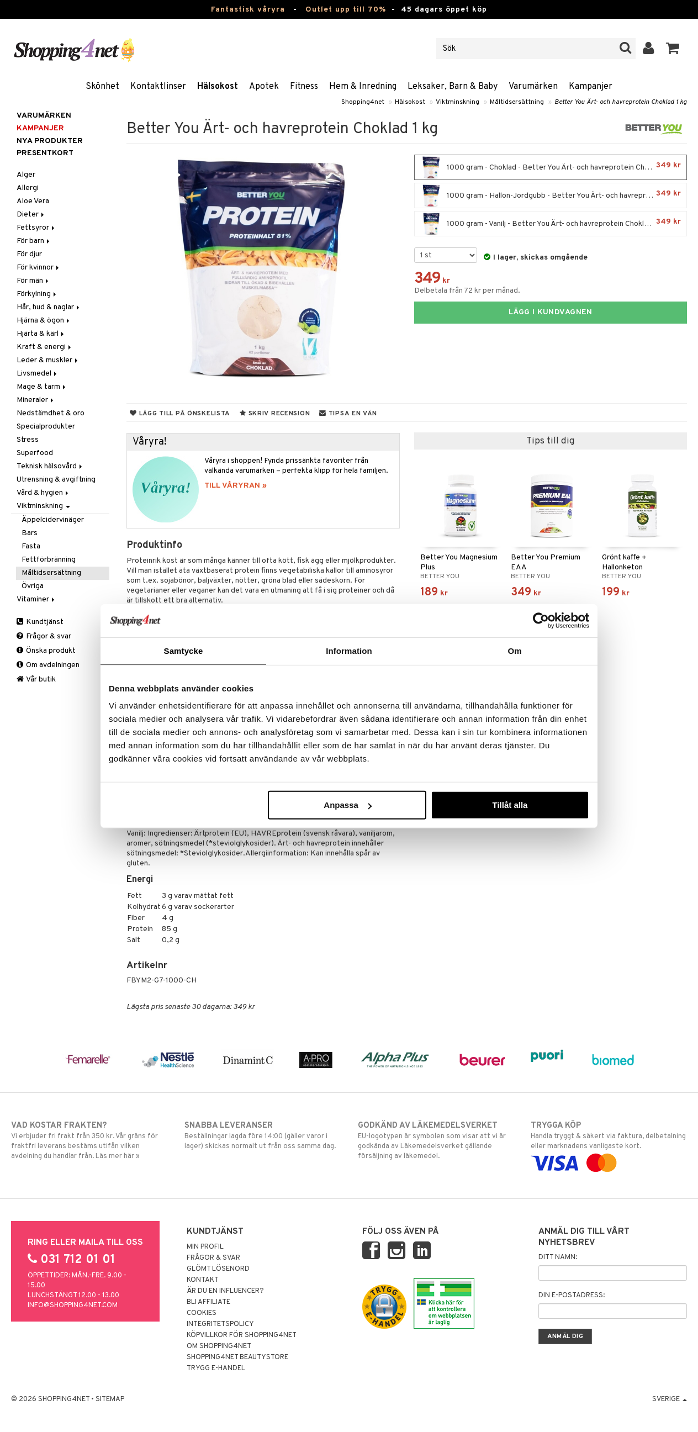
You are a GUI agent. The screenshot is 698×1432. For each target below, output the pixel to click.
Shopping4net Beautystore (237, 1357)
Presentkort (45, 153)
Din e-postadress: (571, 1295)
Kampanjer (590, 86)
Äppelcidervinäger (53, 520)
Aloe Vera (33, 201)
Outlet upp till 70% (345, 9)
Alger (26, 174)
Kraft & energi (45, 347)
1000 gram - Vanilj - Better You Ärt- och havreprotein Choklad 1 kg (550, 224)
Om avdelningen (48, 665)
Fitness (304, 86)
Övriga (33, 586)
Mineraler (36, 400)
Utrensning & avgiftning (56, 479)
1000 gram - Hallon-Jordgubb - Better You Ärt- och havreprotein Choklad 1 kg (553, 195)
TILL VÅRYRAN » (235, 485)
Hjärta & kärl (41, 334)
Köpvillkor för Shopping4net (242, 1335)
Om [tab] (514, 650)
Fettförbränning (49, 559)
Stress (28, 440)
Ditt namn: (557, 1257)
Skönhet (102, 86)
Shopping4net (362, 102)
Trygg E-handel (216, 1368)
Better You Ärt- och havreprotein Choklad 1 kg (620, 102)
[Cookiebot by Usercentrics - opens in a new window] (541, 620)
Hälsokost (217, 86)
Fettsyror (36, 227)
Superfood (35, 453)
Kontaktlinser (158, 86)
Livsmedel (38, 373)
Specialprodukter (46, 426)
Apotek (264, 86)
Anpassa (348, 805)
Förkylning (37, 294)
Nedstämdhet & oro (50, 413)
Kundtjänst (40, 622)
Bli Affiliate (208, 1302)
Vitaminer (36, 599)
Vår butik (36, 679)
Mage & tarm (42, 387)
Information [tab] (349, 650)
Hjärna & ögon (44, 320)
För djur (29, 254)
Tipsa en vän (348, 413)
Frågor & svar (44, 636)
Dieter (31, 214)
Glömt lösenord (218, 1269)
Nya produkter (50, 141)
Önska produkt (46, 651)
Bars (30, 533)
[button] (673, 48)
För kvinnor (39, 267)
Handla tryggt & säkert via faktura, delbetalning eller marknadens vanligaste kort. (608, 1144)
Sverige (669, 1399)
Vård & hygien (43, 493)
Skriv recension (275, 413)
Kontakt (203, 1280)
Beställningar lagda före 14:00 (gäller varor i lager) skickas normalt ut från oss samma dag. (262, 1135)
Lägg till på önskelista (180, 413)
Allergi (28, 188)
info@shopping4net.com (73, 1305)
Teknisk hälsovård (50, 466)
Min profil (205, 1247)
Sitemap (110, 1399)
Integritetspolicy (220, 1324)
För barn (34, 241)
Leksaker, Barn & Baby (453, 86)
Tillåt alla (509, 805)
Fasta (31, 546)
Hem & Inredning (362, 86)
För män (33, 281)
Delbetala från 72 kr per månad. (467, 290)
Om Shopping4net (219, 1346)
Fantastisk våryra (248, 9)
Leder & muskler (48, 360)
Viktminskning (457, 102)
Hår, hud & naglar (49, 307)
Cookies (201, 1313)
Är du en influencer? (225, 1291)
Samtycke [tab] (183, 650)
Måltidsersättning (517, 102)
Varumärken (533, 86)
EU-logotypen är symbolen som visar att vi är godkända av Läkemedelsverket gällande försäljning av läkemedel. (436, 1140)
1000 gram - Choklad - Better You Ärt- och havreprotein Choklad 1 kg (550, 167)
